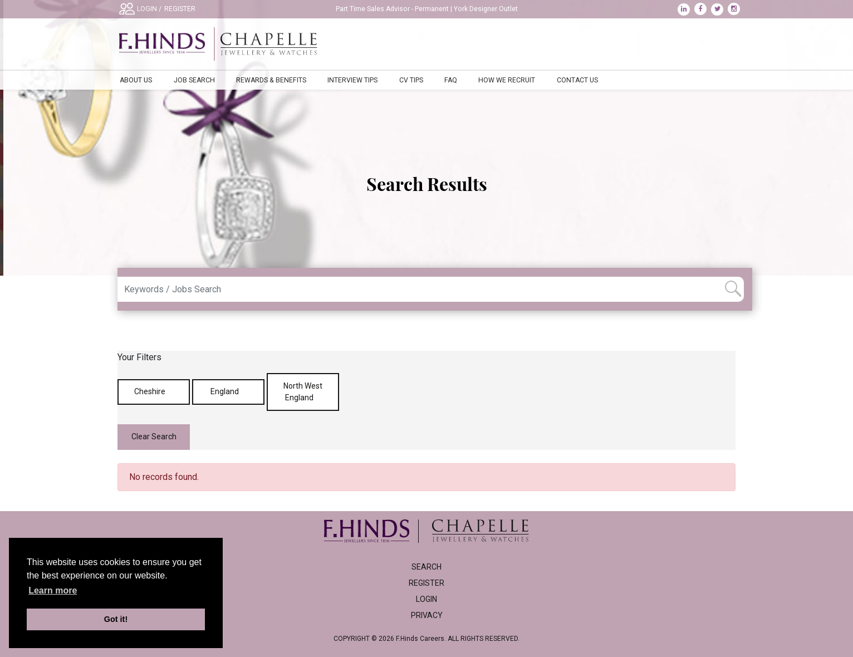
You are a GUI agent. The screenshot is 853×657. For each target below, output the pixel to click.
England (228, 391)
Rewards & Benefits (271, 80)
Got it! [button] (116, 619)
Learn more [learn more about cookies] (52, 590)
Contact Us (577, 80)
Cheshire (153, 391)
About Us (136, 80)
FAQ (450, 80)
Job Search (194, 80)
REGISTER (179, 9)
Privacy (427, 615)
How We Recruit (506, 80)
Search (426, 566)
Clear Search (154, 436)
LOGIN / (149, 9)
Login (426, 599)
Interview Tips (352, 80)
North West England (302, 391)
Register (426, 582)
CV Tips (411, 80)
